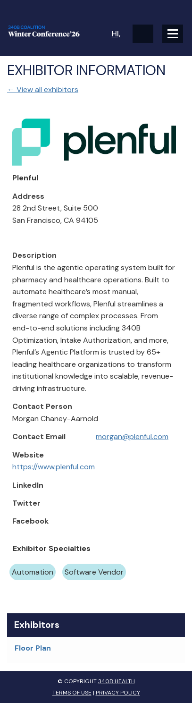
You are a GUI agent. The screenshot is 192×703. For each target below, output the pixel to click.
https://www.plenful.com (53, 467)
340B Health (116, 681)
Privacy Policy (118, 692)
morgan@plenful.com (132, 436)
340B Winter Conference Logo (51, 31)
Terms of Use (72, 692)
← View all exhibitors (42, 89)
